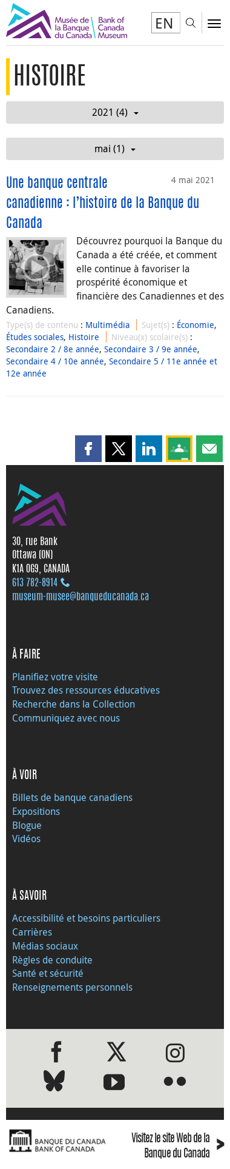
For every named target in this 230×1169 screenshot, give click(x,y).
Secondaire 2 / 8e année (52, 349)
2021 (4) (115, 112)
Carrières (32, 932)
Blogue (27, 825)
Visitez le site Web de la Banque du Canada (177, 1147)
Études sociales (35, 337)
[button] (88, 448)
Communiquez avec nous (66, 718)
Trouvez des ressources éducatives (86, 690)
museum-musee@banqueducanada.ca (80, 597)
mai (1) (115, 148)
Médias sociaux (45, 946)
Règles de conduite (52, 959)
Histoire (83, 337)
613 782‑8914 (35, 583)
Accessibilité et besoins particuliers (86, 918)
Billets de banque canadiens (72, 797)
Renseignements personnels (72, 987)
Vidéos (26, 838)
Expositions (36, 811)
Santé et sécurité (48, 973)
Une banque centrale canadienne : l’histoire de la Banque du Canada (102, 203)
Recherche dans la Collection (73, 704)
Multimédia (107, 324)
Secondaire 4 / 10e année (55, 361)
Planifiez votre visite (55, 676)
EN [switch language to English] (164, 23)
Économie (195, 324)
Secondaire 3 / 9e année (150, 349)
